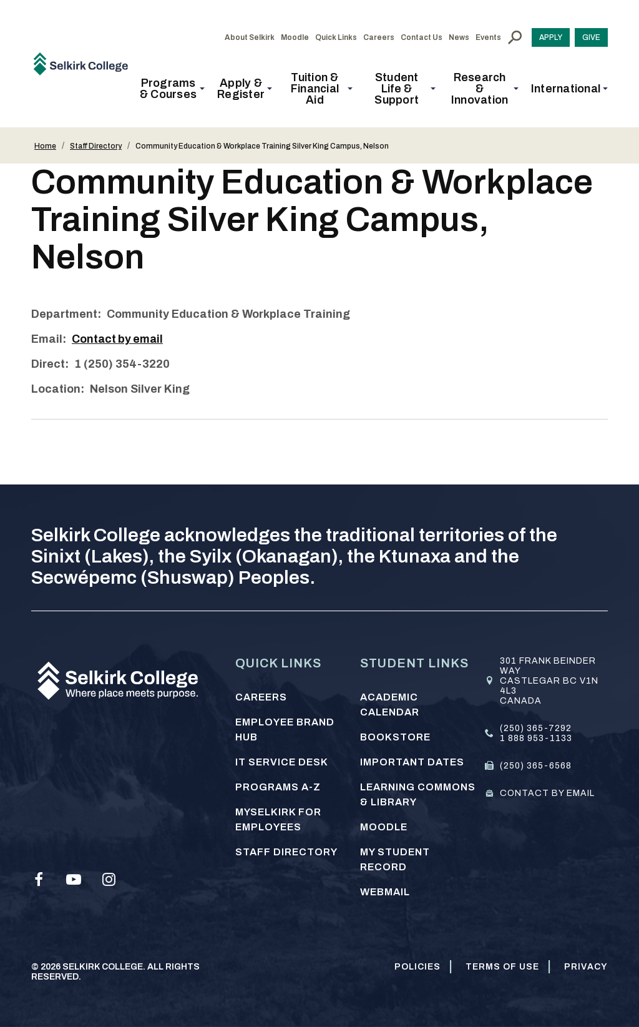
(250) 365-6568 (536, 765)
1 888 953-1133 (536, 738)
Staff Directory (96, 146)
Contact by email (118, 339)
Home (45, 146)
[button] (172, 88)
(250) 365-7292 (536, 728)
